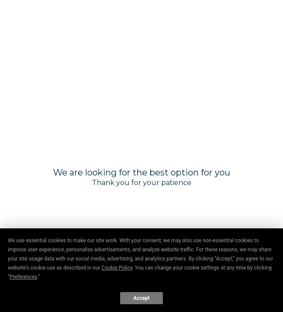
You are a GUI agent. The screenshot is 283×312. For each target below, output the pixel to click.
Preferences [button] (23, 277)
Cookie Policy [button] (117, 268)
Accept (142, 298)
